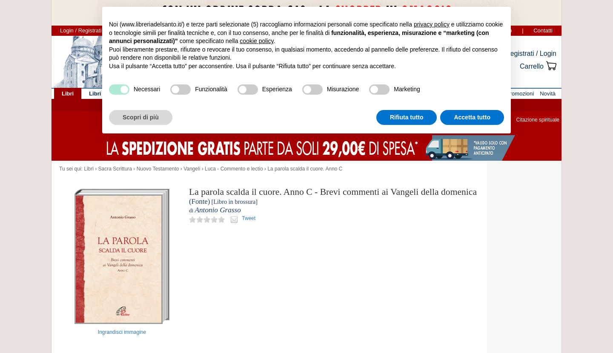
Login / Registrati (81, 30)
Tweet (248, 218)
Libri (89, 169)
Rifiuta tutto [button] (407, 117)
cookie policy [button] (256, 41)
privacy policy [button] (432, 24)
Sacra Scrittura (115, 169)
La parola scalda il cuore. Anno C (304, 169)
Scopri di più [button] (141, 117)
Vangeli (191, 169)
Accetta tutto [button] (472, 117)
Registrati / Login (530, 53)
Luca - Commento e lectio (234, 169)
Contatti (543, 30)
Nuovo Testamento (158, 169)
